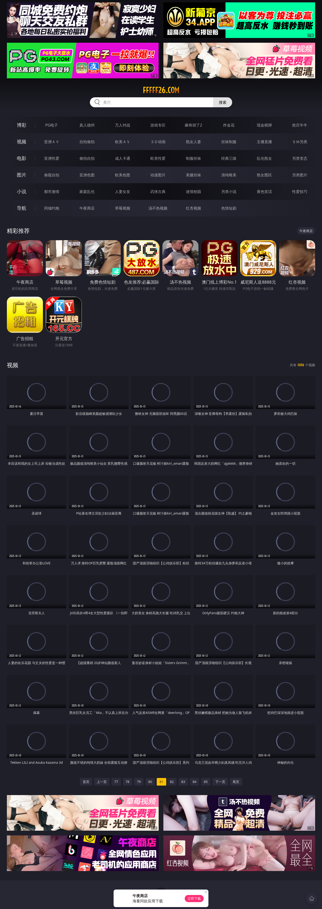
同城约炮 (51, 208)
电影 (21, 158)
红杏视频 (193, 208)
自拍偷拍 (87, 141)
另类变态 (299, 158)
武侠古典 (158, 191)
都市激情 (51, 191)
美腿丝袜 (193, 175)
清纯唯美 (228, 175)
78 (127, 781)
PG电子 (51, 125)
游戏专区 (158, 125)
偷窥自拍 (51, 175)
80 (150, 781)
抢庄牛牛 (299, 125)
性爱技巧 (299, 191)
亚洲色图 (87, 175)
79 (139, 781)
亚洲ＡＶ (51, 141)
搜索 (222, 102)
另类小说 (228, 191)
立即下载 (194, 898)
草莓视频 (122, 208)
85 (206, 781)
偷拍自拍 (87, 158)
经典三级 (228, 158)
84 (194, 781)
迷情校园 (193, 191)
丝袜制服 (228, 141)
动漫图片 (158, 175)
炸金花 (229, 125)
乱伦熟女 (264, 158)
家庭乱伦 (87, 191)
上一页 (102, 781)
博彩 (21, 125)
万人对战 (122, 125)
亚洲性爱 (51, 158)
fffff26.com (161, 90)
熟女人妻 (193, 141)
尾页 (236, 781)
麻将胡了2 (193, 125)
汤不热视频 (157, 208)
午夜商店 (87, 208)
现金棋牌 (264, 125)
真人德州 (87, 125)
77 (116, 781)
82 (172, 781)
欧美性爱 (158, 158)
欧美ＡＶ (122, 141)
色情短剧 (228, 208)
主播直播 (264, 141)
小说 (21, 191)
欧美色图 (122, 175)
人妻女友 (122, 191)
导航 (21, 208)
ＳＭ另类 (299, 141)
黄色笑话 (264, 191)
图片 (21, 175)
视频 (21, 141)
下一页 (220, 781)
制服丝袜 (193, 158)
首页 (86, 781)
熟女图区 (264, 175)
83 (183, 781)
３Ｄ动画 (158, 141)
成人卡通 (122, 158)
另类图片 (299, 175)
